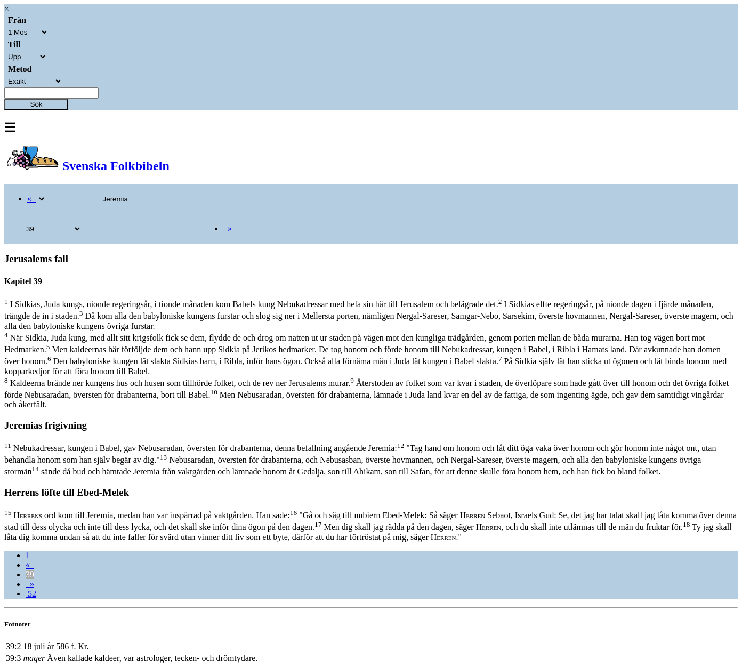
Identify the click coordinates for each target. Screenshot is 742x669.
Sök (36, 104)
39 (30, 574)
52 (31, 593)
